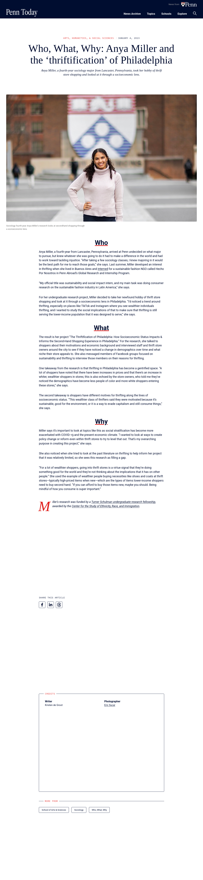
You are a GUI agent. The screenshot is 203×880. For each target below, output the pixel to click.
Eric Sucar (109, 705)
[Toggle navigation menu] (151, 13)
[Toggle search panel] (195, 13)
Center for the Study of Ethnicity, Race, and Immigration (105, 506)
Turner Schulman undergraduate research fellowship (123, 502)
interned (103, 269)
